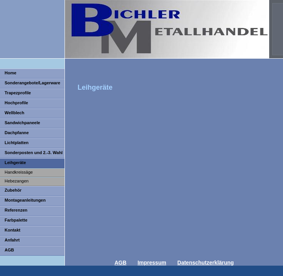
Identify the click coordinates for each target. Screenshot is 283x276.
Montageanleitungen (25, 200)
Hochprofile (16, 102)
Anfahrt (12, 240)
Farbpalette (16, 220)
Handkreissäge (19, 172)
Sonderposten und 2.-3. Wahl (34, 152)
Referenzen (16, 210)
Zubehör (13, 190)
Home (11, 73)
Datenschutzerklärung (205, 263)
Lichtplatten (16, 142)
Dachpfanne (17, 132)
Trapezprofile (18, 92)
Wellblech (14, 112)
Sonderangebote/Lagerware (32, 82)
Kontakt (12, 230)
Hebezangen (16, 181)
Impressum (151, 263)
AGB (9, 250)
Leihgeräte (15, 162)
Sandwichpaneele (22, 122)
